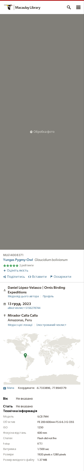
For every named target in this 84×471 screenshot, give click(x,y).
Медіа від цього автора (23, 296)
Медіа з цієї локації (20, 325)
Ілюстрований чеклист (51, 325)
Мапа (8, 388)
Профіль (48, 296)
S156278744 (24, 308)
